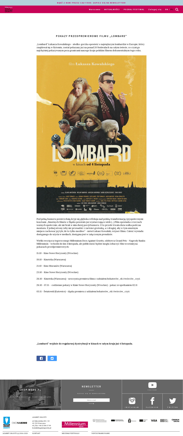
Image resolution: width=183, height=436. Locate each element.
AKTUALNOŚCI (112, 9)
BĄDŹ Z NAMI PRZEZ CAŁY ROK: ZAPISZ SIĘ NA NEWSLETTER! (91, 3)
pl (172, 9)
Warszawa (95, 9)
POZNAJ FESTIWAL (134, 9)
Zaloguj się (154, 9)
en (166, 9)
